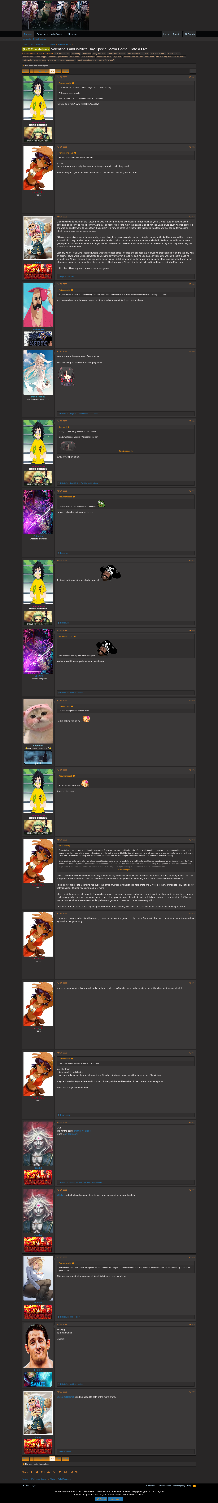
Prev (26, 71)
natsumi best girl (88, 57)
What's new (56, 34)
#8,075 (192, 1053)
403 (46, 71)
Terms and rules (164, 1486)
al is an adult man (62, 54)
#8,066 (192, 421)
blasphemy (75, 54)
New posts (26, 39)
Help (189, 1486)
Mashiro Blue (29, 53)
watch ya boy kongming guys (34, 60)
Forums (28, 34)
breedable (87, 54)
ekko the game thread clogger (34, 57)
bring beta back (99, 54)
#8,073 (192, 913)
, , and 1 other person (81, 1182)
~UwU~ (38, 1302)
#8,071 (192, 770)
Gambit (38, 1168)
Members (72, 34)
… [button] (36, 71)
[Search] (189, 34)
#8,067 (192, 491)
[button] (47, 34)
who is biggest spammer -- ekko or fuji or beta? (95, 60)
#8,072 (192, 840)
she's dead (149, 57)
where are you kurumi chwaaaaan (61, 60)
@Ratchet (86, 1131)
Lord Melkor (38, 329)
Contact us (150, 1486)
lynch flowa (74, 57)
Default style (28, 1486)
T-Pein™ (38, 1370)
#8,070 (192, 700)
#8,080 (192, 1392)
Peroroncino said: (66, 153)
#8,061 (192, 77)
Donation (41, 34)
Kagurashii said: (65, 497)
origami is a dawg (104, 57)
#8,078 (192, 1257)
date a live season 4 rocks (138, 54)
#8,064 (192, 284)
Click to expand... (125, 451)
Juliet (38, 262)
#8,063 (192, 217)
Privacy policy (179, 1486)
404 (52, 71)
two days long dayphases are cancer (170, 57)
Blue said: (63, 427)
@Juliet (60, 1195)
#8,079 (192, 1325)
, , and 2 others (79, 414)
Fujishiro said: (64, 290)
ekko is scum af (174, 54)
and (67, 276)
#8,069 (192, 631)
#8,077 (192, 1190)
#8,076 (192, 1123)
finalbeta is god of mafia (58, 57)
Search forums (39, 39)
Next (65, 71)
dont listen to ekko (158, 54)
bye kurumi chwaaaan (116, 54)
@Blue (77, 1131)
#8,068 (192, 561)
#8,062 (192, 147)
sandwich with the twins (133, 57)
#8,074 (192, 983)
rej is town (118, 57)
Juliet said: (63, 846)
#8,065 (192, 351)
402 (41, 71)
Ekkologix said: (65, 83)
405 (58, 71)
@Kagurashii (71, 1134)
